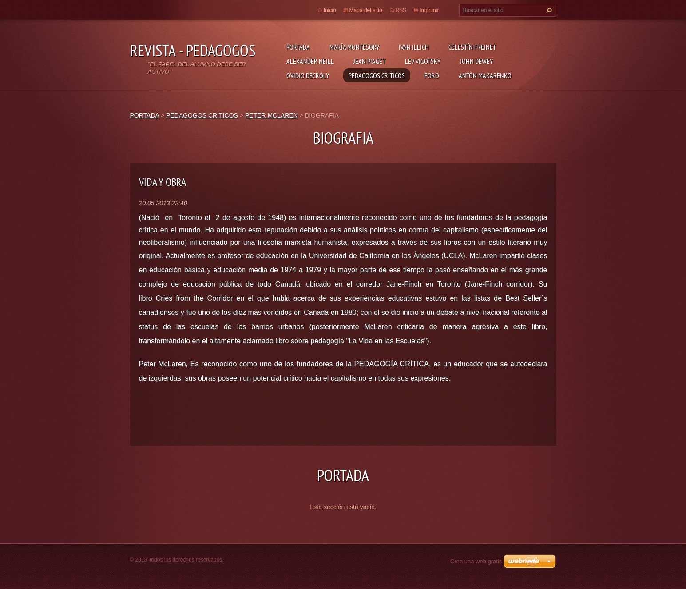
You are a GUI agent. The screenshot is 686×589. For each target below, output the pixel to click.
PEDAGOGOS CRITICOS (377, 75)
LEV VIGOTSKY (422, 61)
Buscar (548, 10)
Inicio (330, 10)
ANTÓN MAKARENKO (485, 75)
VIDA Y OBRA (162, 182)
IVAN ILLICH (414, 47)
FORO (431, 75)
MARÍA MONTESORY (354, 47)
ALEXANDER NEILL (310, 61)
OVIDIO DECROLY (307, 75)
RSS (401, 10)
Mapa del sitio (365, 10)
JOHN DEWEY (476, 61)
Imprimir (429, 10)
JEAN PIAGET (369, 61)
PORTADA (298, 47)
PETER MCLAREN (271, 115)
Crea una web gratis (476, 561)
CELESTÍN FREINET (472, 47)
